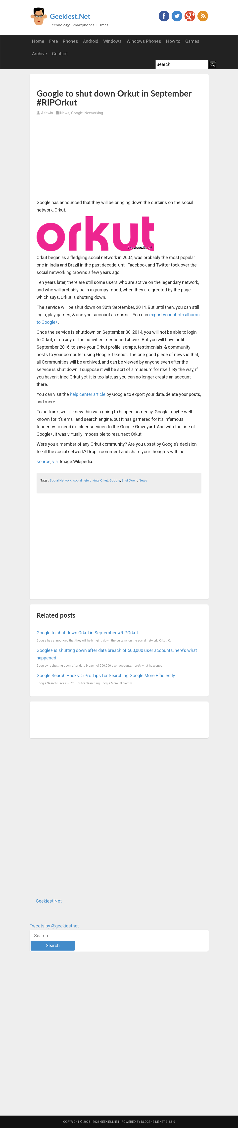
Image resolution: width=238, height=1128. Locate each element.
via (55, 461)
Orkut (104, 480)
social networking (86, 480)
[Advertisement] (95, 81)
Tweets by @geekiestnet (54, 925)
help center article (87, 394)
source (43, 461)
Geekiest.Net (70, 16)
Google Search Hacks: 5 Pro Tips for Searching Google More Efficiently (106, 675)
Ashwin (47, 113)
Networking (94, 113)
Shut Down (129, 480)
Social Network (61, 480)
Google (77, 113)
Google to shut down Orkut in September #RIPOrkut (87, 632)
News (64, 113)
